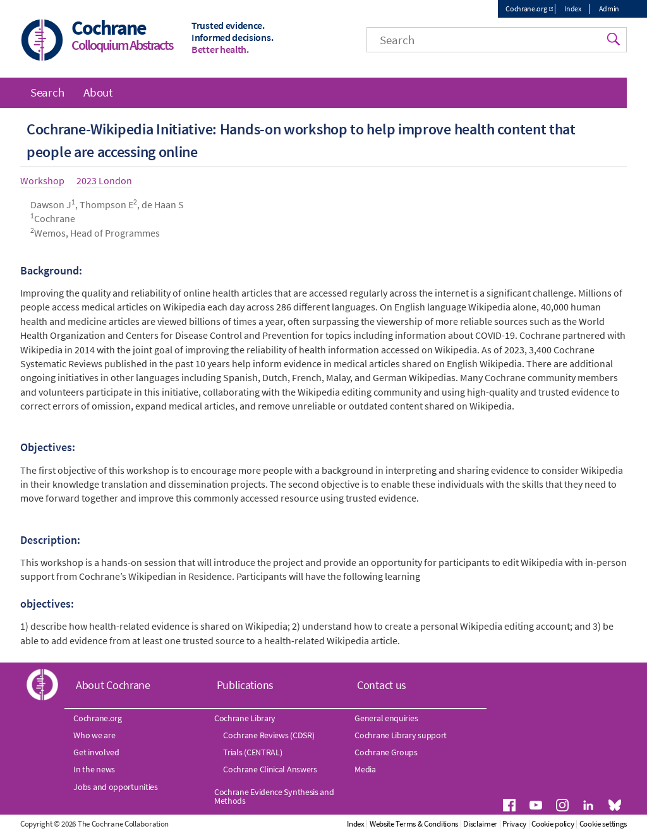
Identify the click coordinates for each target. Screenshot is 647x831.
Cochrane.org (526, 8)
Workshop (42, 180)
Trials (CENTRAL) (252, 752)
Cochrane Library (244, 718)
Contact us (381, 685)
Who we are (94, 735)
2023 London (104, 180)
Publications (245, 685)
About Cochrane (113, 685)
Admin (609, 8)
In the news (94, 769)
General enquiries (386, 718)
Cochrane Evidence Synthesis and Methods (274, 796)
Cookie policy (552, 823)
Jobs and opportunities (115, 787)
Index (572, 8)
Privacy (514, 823)
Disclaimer (480, 823)
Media (365, 769)
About (97, 92)
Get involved (96, 752)
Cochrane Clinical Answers (270, 769)
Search (47, 92)
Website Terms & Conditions (414, 823)
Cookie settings (603, 823)
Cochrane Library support (400, 735)
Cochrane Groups (386, 752)
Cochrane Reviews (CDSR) (268, 735)
